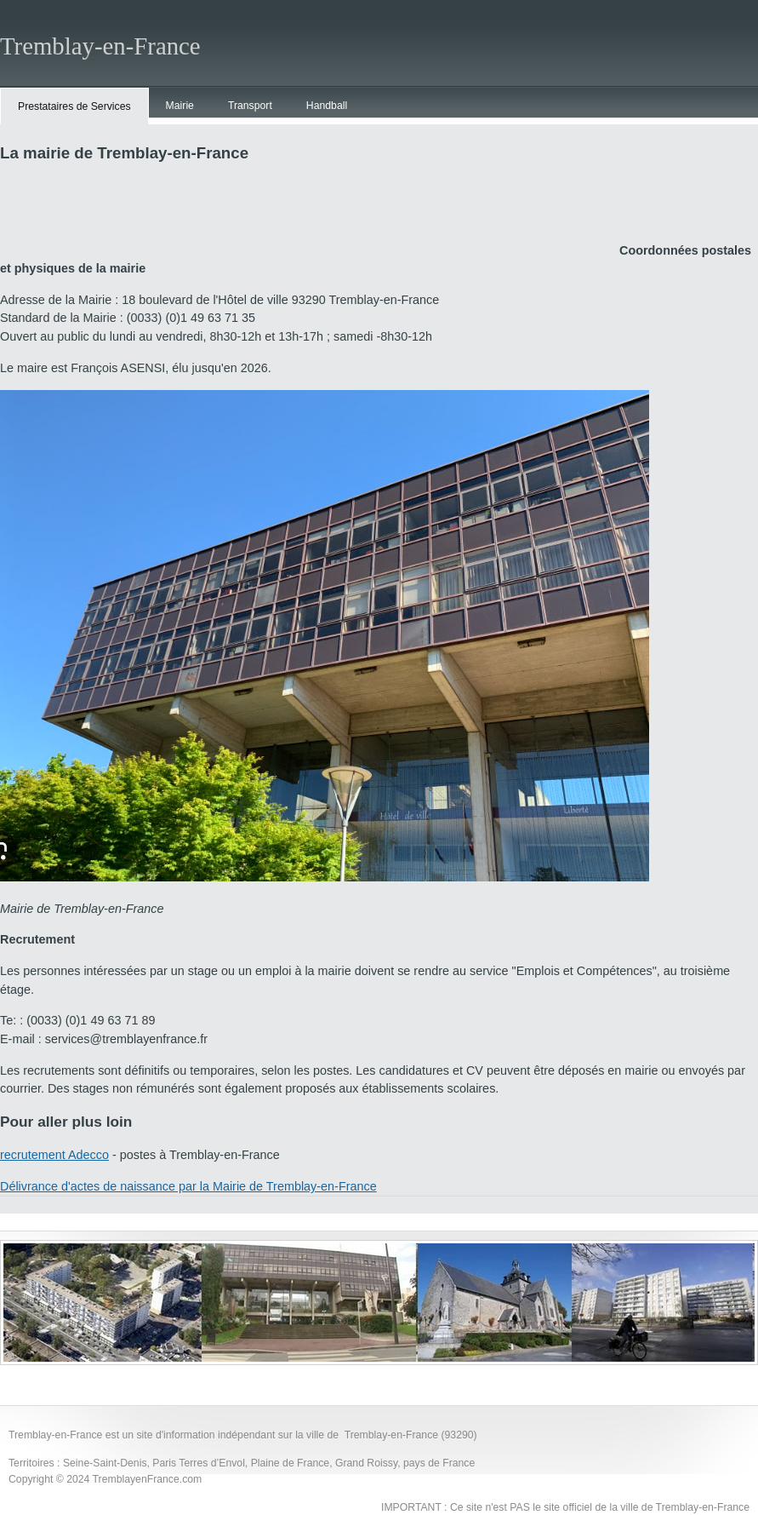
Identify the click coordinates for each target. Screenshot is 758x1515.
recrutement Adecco (54, 1155)
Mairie (180, 106)
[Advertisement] (309, 216)
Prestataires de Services (74, 106)
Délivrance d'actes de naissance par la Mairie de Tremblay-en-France (188, 1186)
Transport (250, 106)
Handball (326, 106)
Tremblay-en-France (100, 46)
